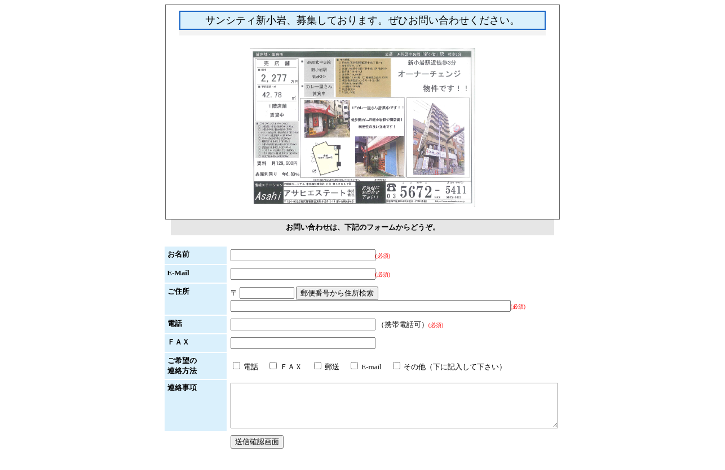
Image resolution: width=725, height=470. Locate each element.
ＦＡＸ (266, 366)
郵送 (307, 366)
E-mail (346, 366)
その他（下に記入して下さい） (430, 366)
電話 (225, 366)
